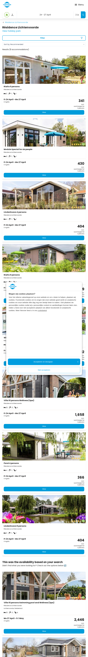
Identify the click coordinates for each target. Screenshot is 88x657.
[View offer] (12, 14)
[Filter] (44, 38)
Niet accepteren (44, 370)
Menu (79, 4)
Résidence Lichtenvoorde (16, 22)
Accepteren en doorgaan (56, 362)
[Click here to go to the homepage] (7, 5)
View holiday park (11, 30)
